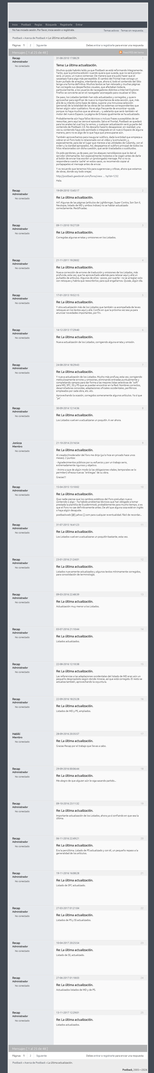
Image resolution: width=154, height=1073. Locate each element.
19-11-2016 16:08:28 (67, 873)
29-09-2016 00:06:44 (67, 768)
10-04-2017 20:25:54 (67, 942)
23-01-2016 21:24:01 (67, 559)
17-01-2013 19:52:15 (67, 295)
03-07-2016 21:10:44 (67, 629)
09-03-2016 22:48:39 (67, 594)
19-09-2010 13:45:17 (67, 190)
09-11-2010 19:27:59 (67, 225)
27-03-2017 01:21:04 (67, 908)
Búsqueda (51, 24)
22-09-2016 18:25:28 (67, 699)
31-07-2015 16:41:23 (67, 524)
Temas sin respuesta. (132, 30)
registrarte (109, 45)
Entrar (79, 24)
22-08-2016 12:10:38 (67, 664)
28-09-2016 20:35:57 (67, 733)
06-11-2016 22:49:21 (67, 838)
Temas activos (111, 30)
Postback (26, 24)
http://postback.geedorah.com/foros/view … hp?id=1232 (87, 176)
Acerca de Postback (35, 38)
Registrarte (66, 24)
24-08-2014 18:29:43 (67, 364)
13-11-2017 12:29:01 (67, 1012)
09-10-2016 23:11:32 (67, 803)
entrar (97, 45)
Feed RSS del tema (133, 52)
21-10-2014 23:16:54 (67, 443)
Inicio (15, 24)
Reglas (38, 24)
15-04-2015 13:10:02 (67, 487)
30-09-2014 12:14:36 (67, 408)
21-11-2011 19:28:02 (67, 260)
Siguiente (41, 45)
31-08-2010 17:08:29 (67, 58)
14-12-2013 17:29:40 (67, 330)
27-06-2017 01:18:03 (67, 977)
